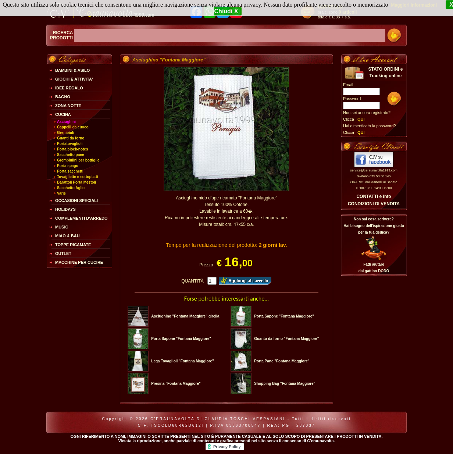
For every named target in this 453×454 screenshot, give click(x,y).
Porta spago (67, 166)
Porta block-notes (72, 149)
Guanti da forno (70, 138)
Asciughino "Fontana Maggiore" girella (185, 316)
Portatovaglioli (69, 144)
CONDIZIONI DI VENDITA (374, 203)
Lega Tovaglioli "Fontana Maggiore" (182, 361)
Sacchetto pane (70, 155)
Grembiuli (65, 133)
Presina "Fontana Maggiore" (176, 384)
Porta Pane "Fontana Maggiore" (282, 361)
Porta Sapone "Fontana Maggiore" (284, 316)
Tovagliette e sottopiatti (77, 177)
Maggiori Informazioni (414, 5)
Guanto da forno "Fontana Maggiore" (286, 339)
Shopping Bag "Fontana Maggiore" (284, 384)
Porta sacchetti (70, 171)
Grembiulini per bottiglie (78, 160)
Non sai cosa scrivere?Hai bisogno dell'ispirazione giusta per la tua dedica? (373, 225)
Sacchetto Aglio (71, 188)
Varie (61, 193)
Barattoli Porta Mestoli (76, 182)
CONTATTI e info (373, 196)
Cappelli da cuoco (73, 127)
